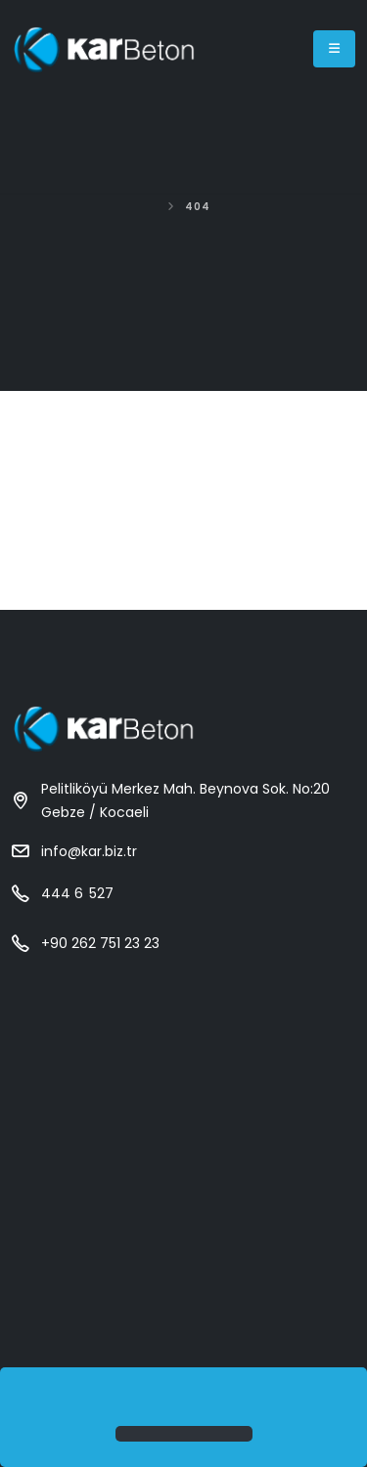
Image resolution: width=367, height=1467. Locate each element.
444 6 (77, 893)
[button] (21, 1399)
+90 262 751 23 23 (100, 943)
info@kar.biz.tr (89, 851)
